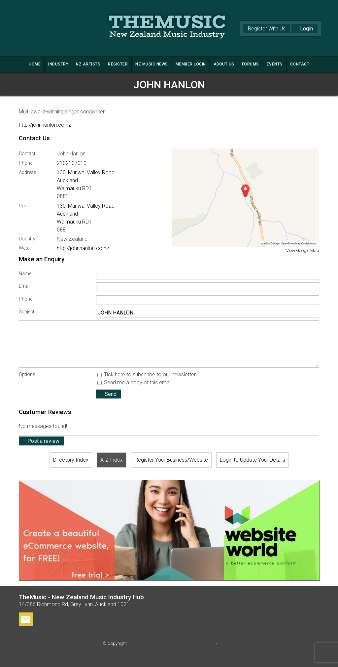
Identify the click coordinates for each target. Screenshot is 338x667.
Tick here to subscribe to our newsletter (146, 374)
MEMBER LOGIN (191, 64)
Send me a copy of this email (134, 382)
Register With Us (267, 28)
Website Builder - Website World (169, 656)
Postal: (26, 206)
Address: (28, 172)
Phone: (26, 163)
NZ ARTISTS (88, 64)
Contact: (27, 153)
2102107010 (71, 163)
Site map (226, 643)
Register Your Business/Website (171, 460)
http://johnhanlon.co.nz (45, 125)
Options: (27, 374)
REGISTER (118, 64)
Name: (25, 273)
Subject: (27, 311)
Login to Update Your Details (252, 460)
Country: (27, 239)
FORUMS (250, 64)
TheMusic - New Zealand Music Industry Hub (171, 643)
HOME (35, 64)
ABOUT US (224, 64)
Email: (25, 286)
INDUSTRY (58, 64)
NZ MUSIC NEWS (151, 64)
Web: (24, 248)
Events (275, 64)
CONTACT (300, 64)
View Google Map (302, 250)
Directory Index (70, 460)
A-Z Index (111, 460)
